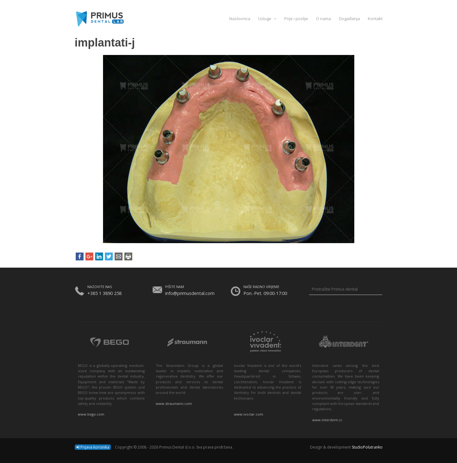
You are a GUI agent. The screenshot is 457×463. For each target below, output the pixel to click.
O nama (323, 18)
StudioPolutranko (367, 447)
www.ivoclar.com (248, 414)
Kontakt (375, 18)
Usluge (267, 18)
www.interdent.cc (327, 419)
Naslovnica (239, 18)
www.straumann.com (174, 403)
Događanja (349, 18)
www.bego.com (91, 414)
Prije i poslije (296, 18)
